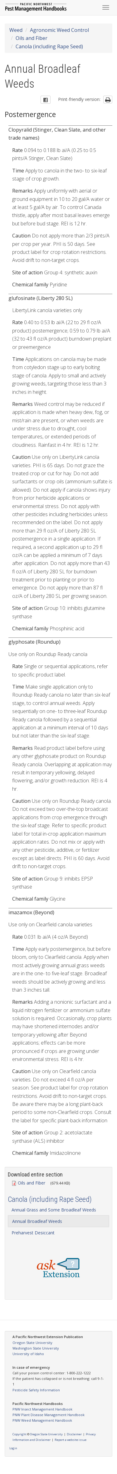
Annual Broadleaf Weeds (37, 1221)
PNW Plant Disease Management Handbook (48, 1414)
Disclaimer (74, 1434)
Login (13, 1448)
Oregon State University (32, 1342)
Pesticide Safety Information (36, 1390)
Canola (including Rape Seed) (49, 46)
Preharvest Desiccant (33, 1233)
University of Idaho (28, 1353)
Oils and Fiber (31, 38)
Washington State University (35, 1348)
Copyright (19, 1434)
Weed (15, 30)
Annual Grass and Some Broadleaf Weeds (54, 1210)
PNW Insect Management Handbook (42, 1409)
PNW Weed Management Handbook (42, 1420)
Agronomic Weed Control (59, 30)
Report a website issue (70, 1440)
